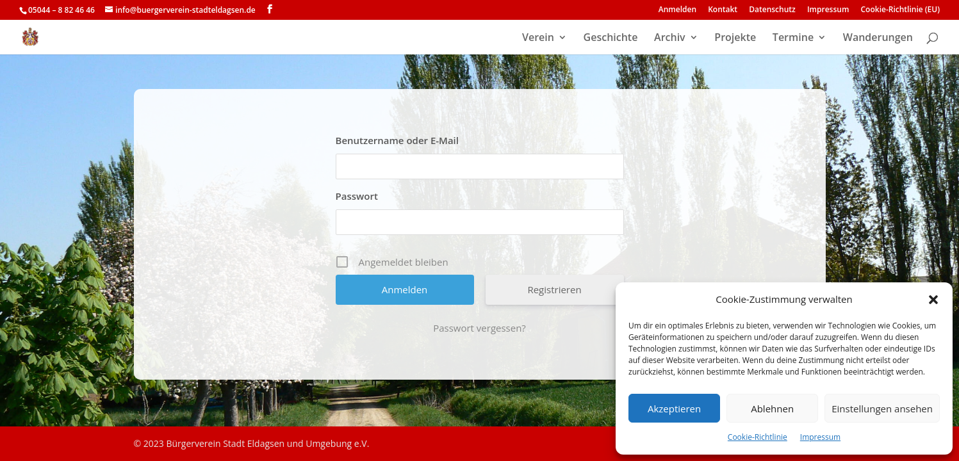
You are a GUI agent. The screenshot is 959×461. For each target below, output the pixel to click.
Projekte (735, 38)
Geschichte (611, 38)
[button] (933, 299)
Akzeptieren (674, 408)
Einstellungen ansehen (882, 408)
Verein (538, 38)
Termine (793, 38)
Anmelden (677, 10)
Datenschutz (772, 10)
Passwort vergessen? (479, 327)
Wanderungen (878, 38)
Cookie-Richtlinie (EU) (900, 10)
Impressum (820, 437)
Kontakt (722, 10)
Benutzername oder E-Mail (397, 140)
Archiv (669, 38)
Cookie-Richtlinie (757, 437)
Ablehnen (772, 408)
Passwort (357, 196)
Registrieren (554, 289)
